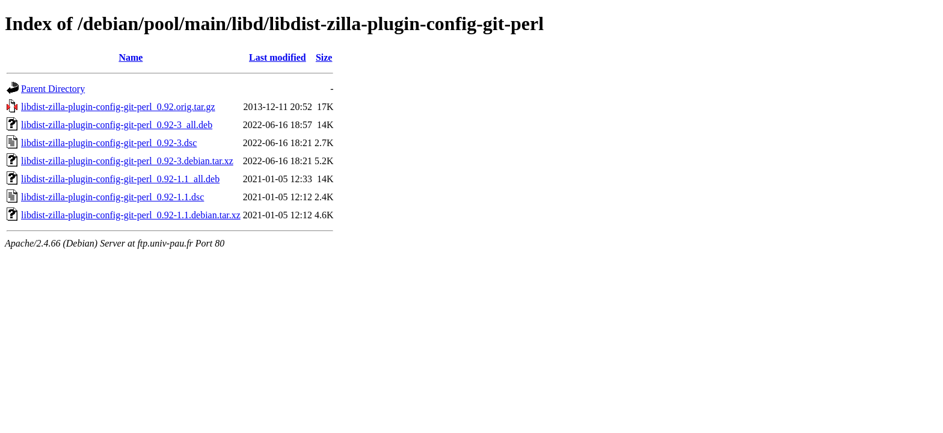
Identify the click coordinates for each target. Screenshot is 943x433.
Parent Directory (53, 89)
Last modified (277, 57)
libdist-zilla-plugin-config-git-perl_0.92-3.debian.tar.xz (127, 161)
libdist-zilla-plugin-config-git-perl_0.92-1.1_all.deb (120, 179)
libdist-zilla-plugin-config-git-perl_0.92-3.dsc (109, 143)
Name (130, 57)
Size (324, 57)
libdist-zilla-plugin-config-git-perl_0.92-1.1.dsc (112, 197)
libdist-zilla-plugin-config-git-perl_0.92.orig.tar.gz (118, 107)
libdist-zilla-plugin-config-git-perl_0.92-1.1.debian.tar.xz (131, 215)
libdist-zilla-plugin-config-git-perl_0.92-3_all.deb (116, 125)
